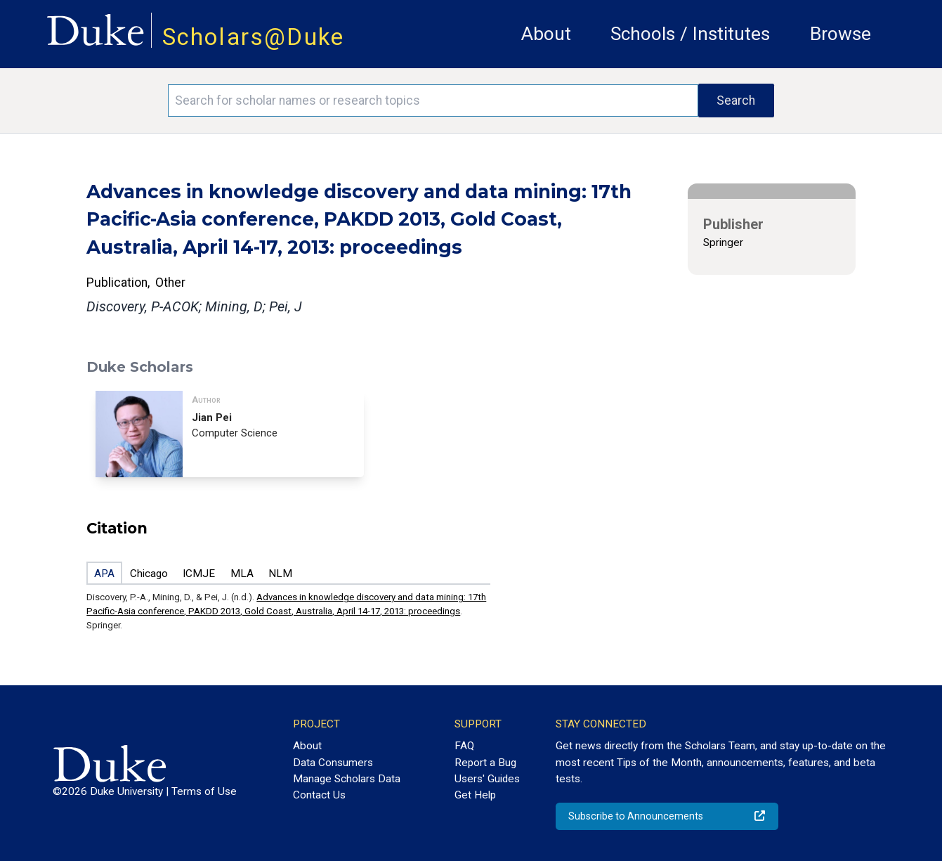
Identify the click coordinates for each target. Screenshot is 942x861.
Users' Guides (487, 778)
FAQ (464, 745)
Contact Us (319, 795)
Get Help (475, 795)
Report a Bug (485, 762)
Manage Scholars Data (346, 778)
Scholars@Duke (253, 37)
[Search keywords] (433, 100)
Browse (840, 33)
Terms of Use (204, 791)
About (546, 33)
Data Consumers (333, 762)
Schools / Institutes (690, 33)
